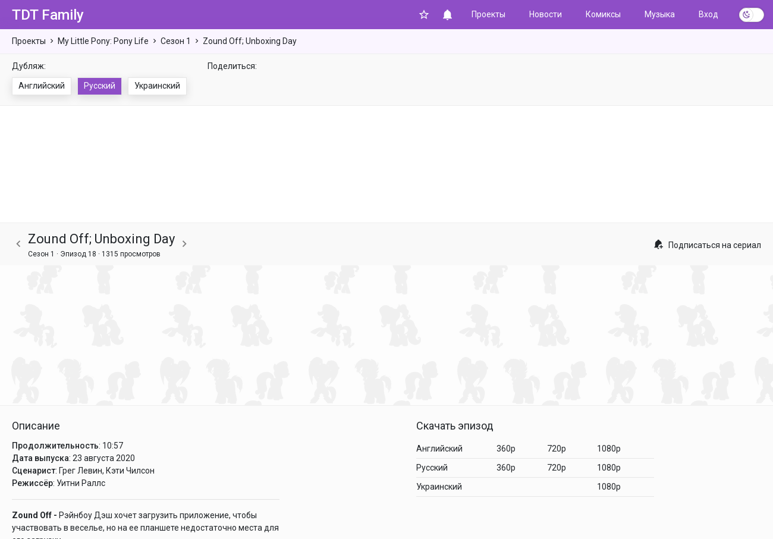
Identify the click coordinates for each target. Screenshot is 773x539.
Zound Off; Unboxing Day (250, 41)
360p (506, 448)
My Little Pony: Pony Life (103, 41)
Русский (99, 85)
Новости (545, 14)
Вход (708, 14)
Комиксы (603, 14)
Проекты (488, 14)
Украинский (157, 85)
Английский (41, 85)
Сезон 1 (176, 41)
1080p (609, 448)
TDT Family (48, 15)
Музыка (660, 14)
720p (556, 448)
